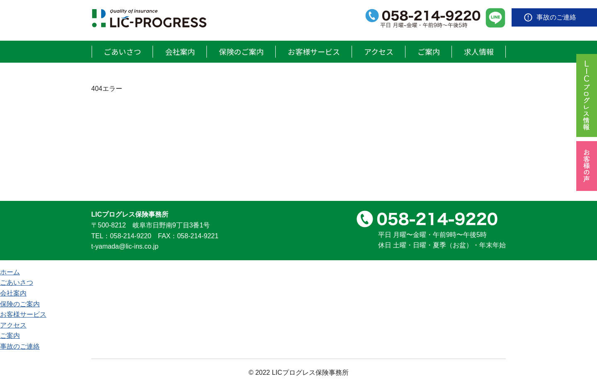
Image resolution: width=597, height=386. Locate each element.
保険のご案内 (241, 51)
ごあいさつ (122, 51)
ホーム (10, 272)
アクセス (378, 51)
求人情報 (479, 51)
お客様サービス (314, 51)
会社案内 (180, 51)
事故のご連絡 (556, 17)
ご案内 (428, 51)
